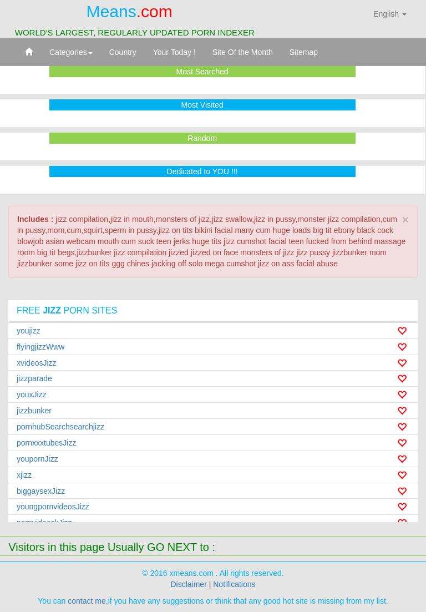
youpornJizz (37, 458)
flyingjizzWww (40, 346)
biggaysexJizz (41, 491)
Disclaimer (188, 584)
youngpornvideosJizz (53, 506)
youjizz (28, 330)
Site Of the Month (242, 52)
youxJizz (32, 394)
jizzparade (34, 378)
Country (122, 52)
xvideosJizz (37, 362)
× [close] (405, 219)
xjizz (24, 475)
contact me (86, 600)
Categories (71, 52)
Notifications (234, 584)
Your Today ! (174, 52)
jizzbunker (34, 410)
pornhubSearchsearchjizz (60, 426)
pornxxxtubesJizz (46, 442)
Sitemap (304, 52)
